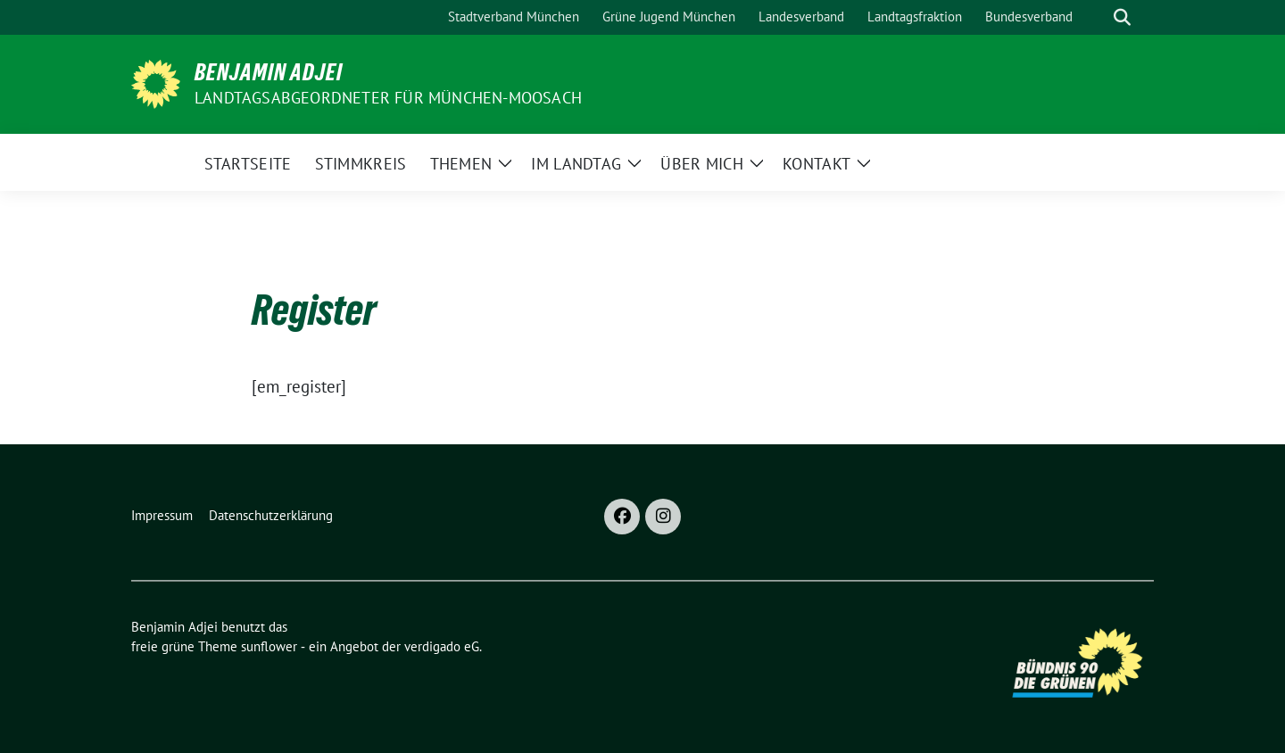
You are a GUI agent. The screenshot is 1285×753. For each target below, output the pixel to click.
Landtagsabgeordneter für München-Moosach (388, 97)
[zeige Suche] (1122, 17)
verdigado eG (441, 646)
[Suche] (1097, 17)
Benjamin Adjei (269, 72)
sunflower (269, 646)
